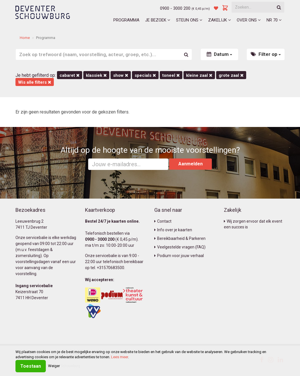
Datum (219, 54)
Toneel (171, 75)
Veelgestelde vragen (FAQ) (180, 247)
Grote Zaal (231, 75)
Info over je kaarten (173, 230)
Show (120, 75)
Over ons (249, 20)
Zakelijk (219, 20)
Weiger (54, 366)
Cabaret (70, 75)
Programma (126, 20)
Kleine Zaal (199, 75)
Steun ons (189, 20)
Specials (145, 75)
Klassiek (96, 75)
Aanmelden (190, 164)
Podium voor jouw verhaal (179, 255)
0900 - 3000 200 (175, 8)
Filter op (266, 54)
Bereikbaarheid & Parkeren (180, 238)
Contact (162, 221)
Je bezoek (157, 20)
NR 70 (274, 20)
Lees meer (119, 357)
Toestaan (30, 366)
